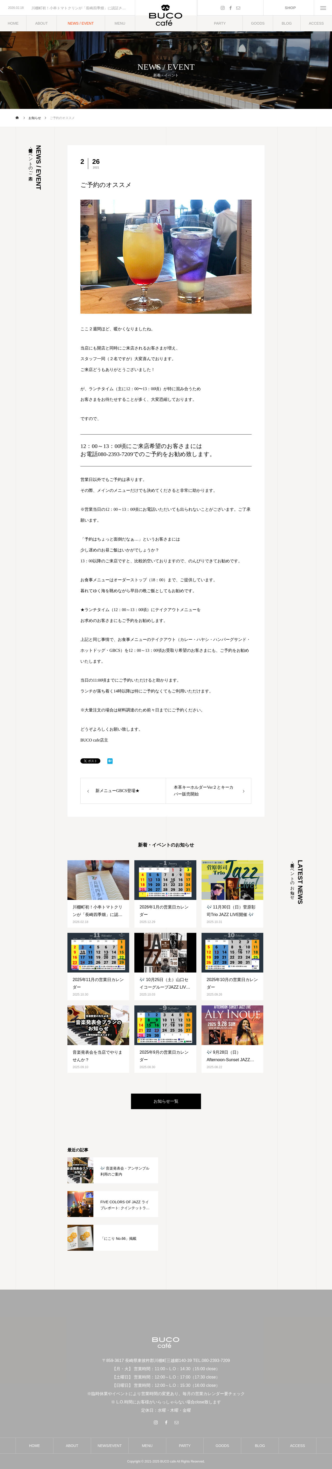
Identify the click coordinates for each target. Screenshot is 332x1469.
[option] (67, 8)
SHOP (289, 7)
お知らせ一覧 (166, 1101)
